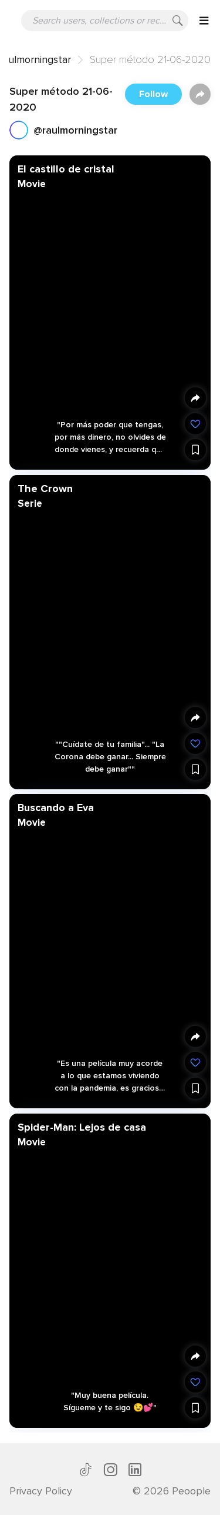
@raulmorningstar (75, 130)
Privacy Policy (40, 1490)
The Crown (45, 488)
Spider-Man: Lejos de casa (82, 1126)
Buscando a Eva (56, 807)
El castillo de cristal (66, 169)
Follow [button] (153, 94)
